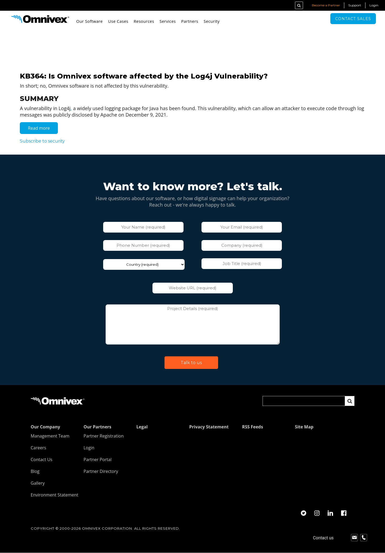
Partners (189, 21)
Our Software (89, 21)
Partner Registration (104, 436)
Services (167, 21)
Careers (38, 448)
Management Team (50, 436)
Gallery (38, 483)
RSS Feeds (252, 427)
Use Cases (118, 21)
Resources (144, 21)
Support (354, 5)
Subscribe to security (42, 141)
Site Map (304, 427)
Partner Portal (98, 459)
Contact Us (42, 459)
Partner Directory (101, 471)
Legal (142, 427)
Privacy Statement (209, 427)
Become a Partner (326, 5)
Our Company (45, 427)
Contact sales (353, 18)
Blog (35, 471)
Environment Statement (55, 495)
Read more (43, 129)
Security (212, 21)
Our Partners (97, 427)
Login (373, 5)
